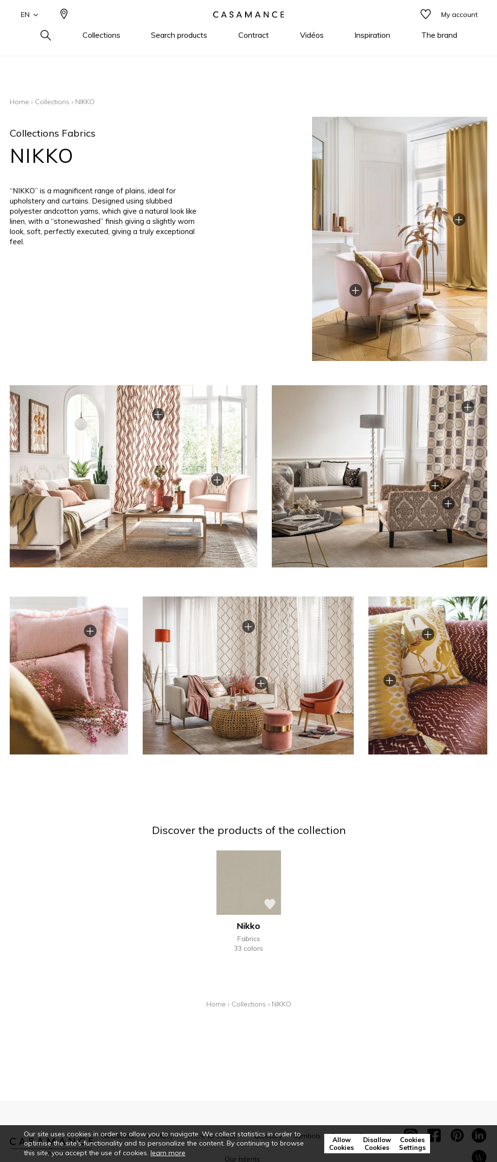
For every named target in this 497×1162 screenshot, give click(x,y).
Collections (52, 101)
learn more (167, 1152)
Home (19, 101)
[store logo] (248, 30)
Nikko (248, 925)
